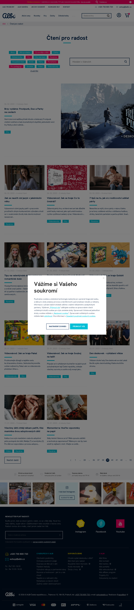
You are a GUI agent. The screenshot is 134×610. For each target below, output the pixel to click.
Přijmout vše (55, 307)
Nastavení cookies (61, 313)
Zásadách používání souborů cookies (80, 316)
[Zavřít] (104, 278)
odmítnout (48, 316)
